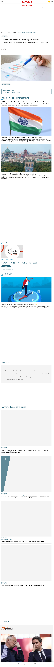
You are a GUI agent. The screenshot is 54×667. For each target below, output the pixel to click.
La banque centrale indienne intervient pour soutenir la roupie (21, 137)
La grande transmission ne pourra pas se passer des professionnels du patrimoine (27, 374)
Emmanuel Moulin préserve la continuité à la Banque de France (22, 371)
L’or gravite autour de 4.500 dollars (14, 380)
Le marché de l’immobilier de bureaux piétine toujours (19, 174)
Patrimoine (8, 32)
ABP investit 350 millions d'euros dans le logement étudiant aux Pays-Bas (25, 102)
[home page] (27, 1)
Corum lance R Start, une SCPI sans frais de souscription (20, 368)
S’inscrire (18, 92)
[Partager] (2, 49)
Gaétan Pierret (5, 52)
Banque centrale (6, 84)
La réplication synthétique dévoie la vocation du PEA (18, 304)
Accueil (2, 32)
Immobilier (14, 32)
